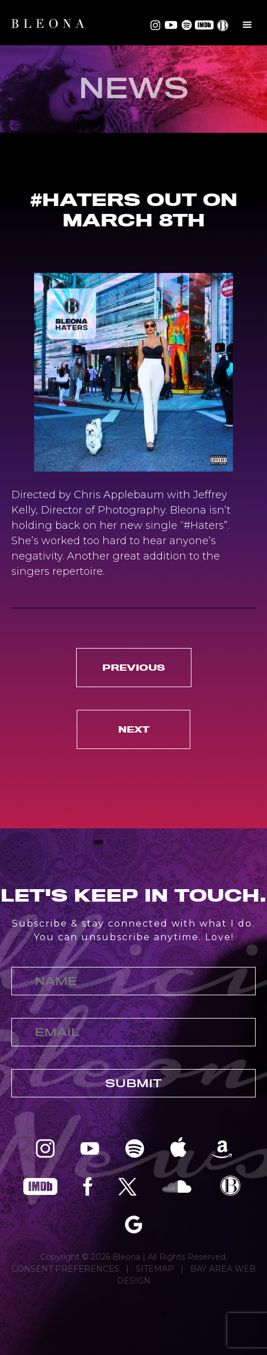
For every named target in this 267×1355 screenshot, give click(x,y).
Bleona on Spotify (185, 25)
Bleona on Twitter (127, 1185)
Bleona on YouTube (170, 25)
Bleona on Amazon (222, 1147)
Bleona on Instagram (155, 25)
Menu (247, 24)
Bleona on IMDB (203, 25)
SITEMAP (155, 1269)
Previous (133, 667)
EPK (224, 25)
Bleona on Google (133, 1223)
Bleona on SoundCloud (176, 1185)
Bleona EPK (230, 1185)
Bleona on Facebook (88, 1185)
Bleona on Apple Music (178, 1147)
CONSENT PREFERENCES (65, 1269)
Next (133, 729)
